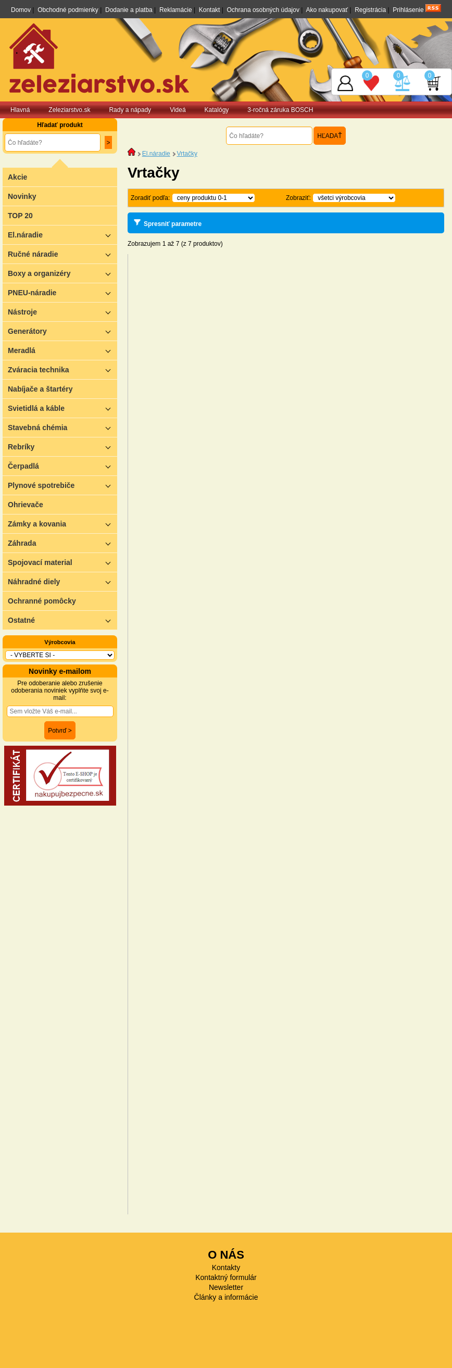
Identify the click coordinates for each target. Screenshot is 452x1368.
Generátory (62, 331)
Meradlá (62, 350)
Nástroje (62, 312)
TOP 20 (20, 215)
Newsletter (226, 1287)
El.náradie (62, 234)
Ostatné (62, 620)
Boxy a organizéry (62, 273)
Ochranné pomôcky (42, 601)
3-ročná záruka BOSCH (280, 110)
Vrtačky (187, 153)
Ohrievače (25, 504)
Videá (177, 110)
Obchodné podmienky (67, 10)
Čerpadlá (62, 466)
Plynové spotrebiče (62, 485)
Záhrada (62, 543)
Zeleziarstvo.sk (69, 110)
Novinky (22, 196)
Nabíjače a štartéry (40, 389)
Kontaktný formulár (226, 1277)
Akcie (17, 177)
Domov (21, 10)
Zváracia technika (62, 369)
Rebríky (62, 446)
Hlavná (20, 110)
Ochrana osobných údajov (263, 10)
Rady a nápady (130, 110)
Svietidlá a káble (62, 408)
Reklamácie (175, 10)
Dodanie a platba (129, 10)
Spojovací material (62, 562)
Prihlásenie (408, 10)
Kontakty (226, 1267)
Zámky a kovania (62, 523)
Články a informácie (226, 1297)
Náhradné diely (62, 581)
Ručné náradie (62, 254)
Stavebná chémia (62, 427)
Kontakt (209, 10)
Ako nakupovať (327, 10)
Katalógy (217, 110)
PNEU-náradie (62, 292)
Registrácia (370, 10)
